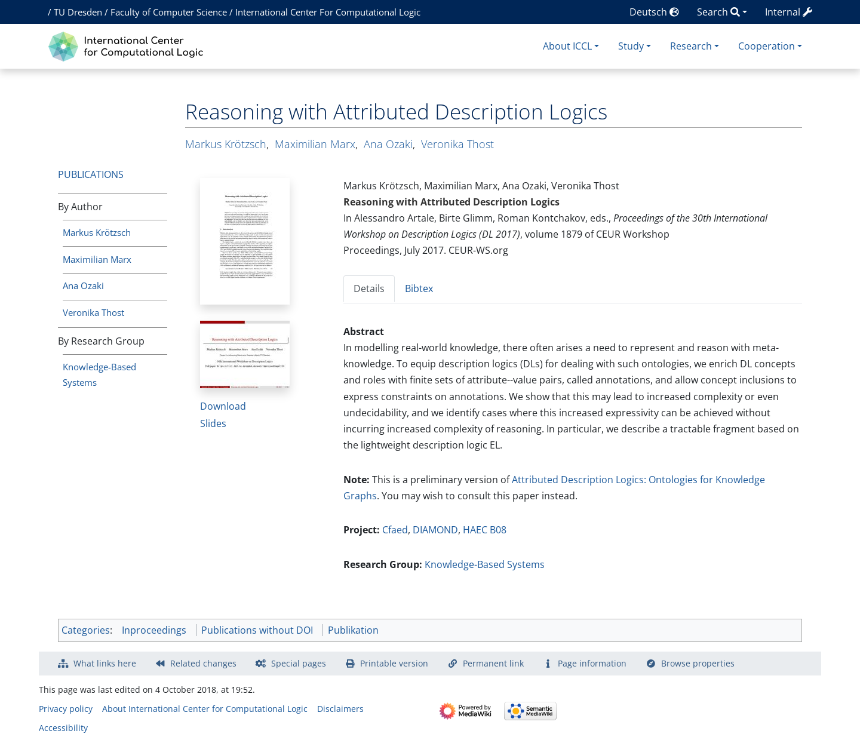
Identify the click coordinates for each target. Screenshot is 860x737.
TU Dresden (78, 12)
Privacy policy (66, 708)
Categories (86, 630)
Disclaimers (340, 708)
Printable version (394, 663)
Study (631, 46)
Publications (91, 174)
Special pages (298, 663)
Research (691, 46)
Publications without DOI (257, 630)
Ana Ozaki (83, 285)
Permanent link (493, 663)
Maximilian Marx (97, 259)
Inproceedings (154, 630)
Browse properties (698, 663)
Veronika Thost (93, 312)
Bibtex (419, 288)
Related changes (203, 663)
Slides (213, 423)
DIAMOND (435, 529)
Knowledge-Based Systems (485, 564)
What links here (104, 663)
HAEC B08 (484, 529)
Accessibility (63, 727)
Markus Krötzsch (97, 232)
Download (223, 406)
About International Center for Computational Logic (205, 708)
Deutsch (654, 12)
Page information (592, 663)
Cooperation (766, 46)
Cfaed (395, 529)
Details (369, 288)
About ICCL (567, 46)
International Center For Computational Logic (327, 12)
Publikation (353, 630)
